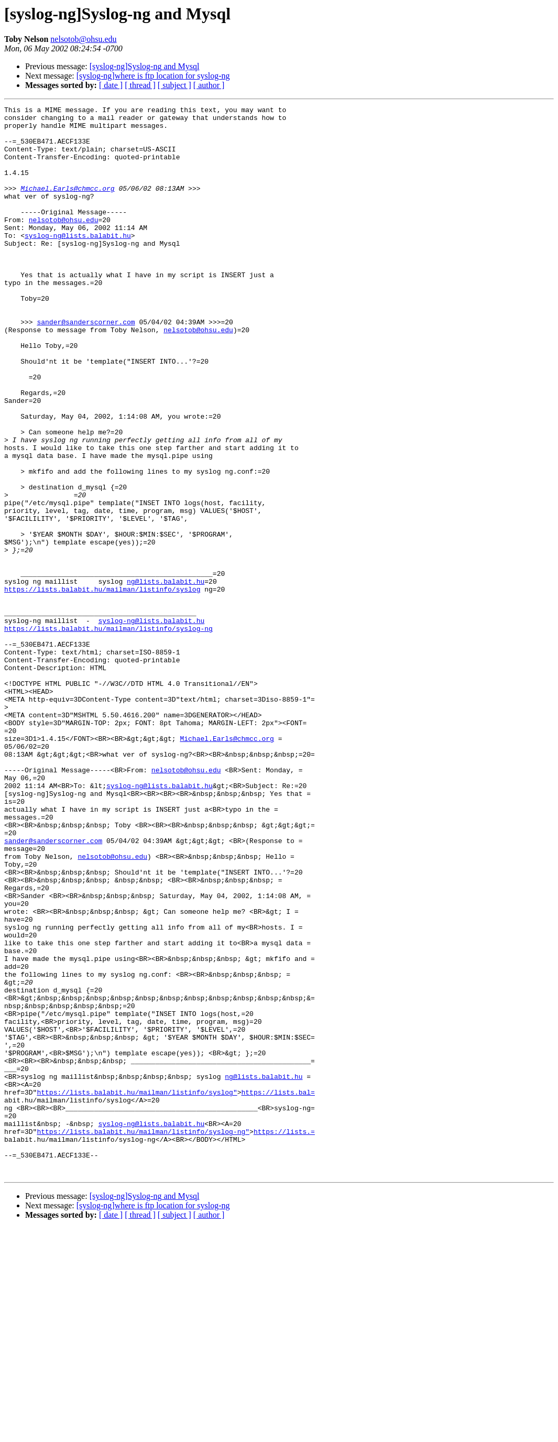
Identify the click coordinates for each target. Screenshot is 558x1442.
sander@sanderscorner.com (86, 365)
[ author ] (209, 85)
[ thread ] (140, 85)
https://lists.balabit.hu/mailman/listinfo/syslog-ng (108, 733)
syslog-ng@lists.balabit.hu (78, 262)
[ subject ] (174, 85)
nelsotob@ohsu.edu (83, 39)
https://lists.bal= (277, 1290)
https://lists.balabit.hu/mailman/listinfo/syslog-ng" (143, 1337)
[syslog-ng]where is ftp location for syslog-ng (153, 75)
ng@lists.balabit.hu (165, 677)
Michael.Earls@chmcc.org (67, 205)
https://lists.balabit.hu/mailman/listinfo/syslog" (137, 1290)
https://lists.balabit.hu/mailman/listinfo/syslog (102, 686)
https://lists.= (284, 1337)
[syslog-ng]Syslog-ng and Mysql (145, 66)
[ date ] (111, 85)
